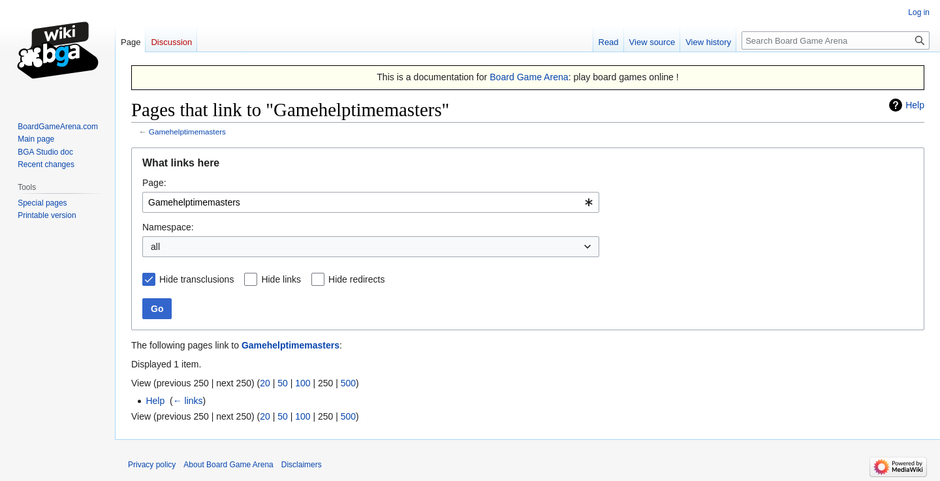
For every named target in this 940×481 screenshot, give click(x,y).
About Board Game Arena (228, 464)
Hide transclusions (196, 279)
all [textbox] (155, 246)
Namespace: (168, 227)
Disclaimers (301, 464)
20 (265, 383)
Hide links (281, 279)
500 (348, 383)
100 (302, 383)
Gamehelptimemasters (187, 131)
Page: (154, 183)
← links (188, 401)
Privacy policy (152, 464)
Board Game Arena (529, 77)
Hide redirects (356, 279)
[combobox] (370, 202)
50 (282, 383)
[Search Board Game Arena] (836, 40)
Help (914, 105)
